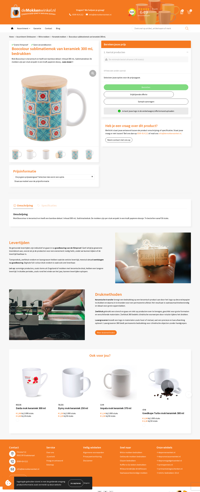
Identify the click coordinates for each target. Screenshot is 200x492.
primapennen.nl (165, 460)
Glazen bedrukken (128, 456)
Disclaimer (88, 456)
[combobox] (161, 28)
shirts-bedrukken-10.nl (168, 469)
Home (11, 37)
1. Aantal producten (114, 52)
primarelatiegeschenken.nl (170, 465)
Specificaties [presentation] (48, 205)
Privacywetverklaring (92, 452)
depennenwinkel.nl (166, 448)
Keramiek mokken (59, 37)
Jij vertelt (50, 452)
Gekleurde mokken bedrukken (133, 452)
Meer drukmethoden (106, 332)
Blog (58, 28)
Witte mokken (44, 37)
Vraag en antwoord (54, 456)
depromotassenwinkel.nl (169, 452)
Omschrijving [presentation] (25, 205)
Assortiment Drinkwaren (26, 37)
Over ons (50, 448)
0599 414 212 (76, 14)
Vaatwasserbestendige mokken (133, 469)
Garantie (37, 28)
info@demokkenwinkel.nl (98, 14)
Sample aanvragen (146, 101)
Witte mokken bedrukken (131, 448)
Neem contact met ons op (118, 139)
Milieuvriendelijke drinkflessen (133, 465)
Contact (48, 28)
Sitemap (50, 460)
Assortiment (22, 28)
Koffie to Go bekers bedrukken (133, 460)
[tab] (23, 206)
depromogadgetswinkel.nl (169, 456)
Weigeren (87, 483)
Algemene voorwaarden (93, 448)
